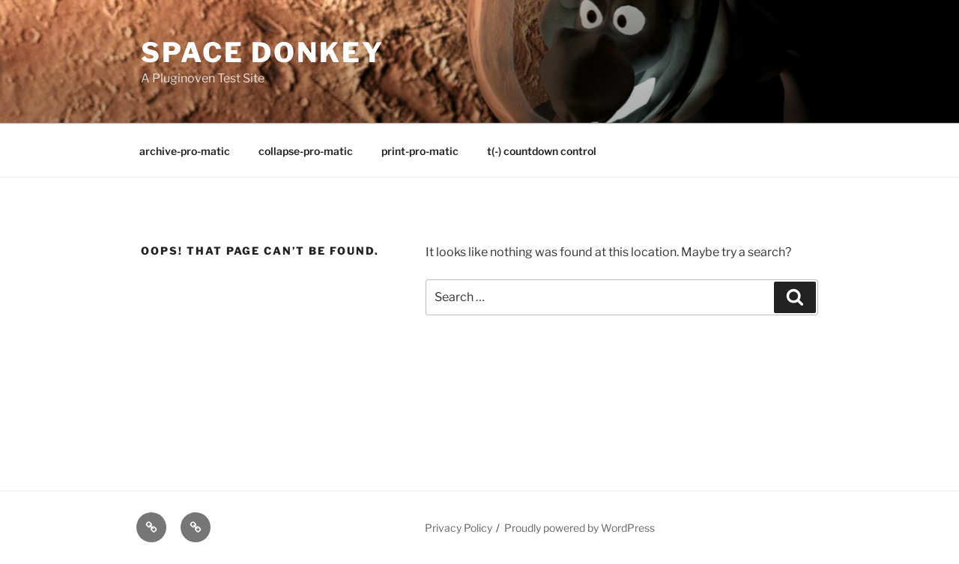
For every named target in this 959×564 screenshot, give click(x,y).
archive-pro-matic (184, 151)
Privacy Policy (458, 527)
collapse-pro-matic (305, 151)
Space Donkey (262, 52)
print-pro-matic (420, 151)
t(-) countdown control (541, 151)
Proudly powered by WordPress (579, 527)
